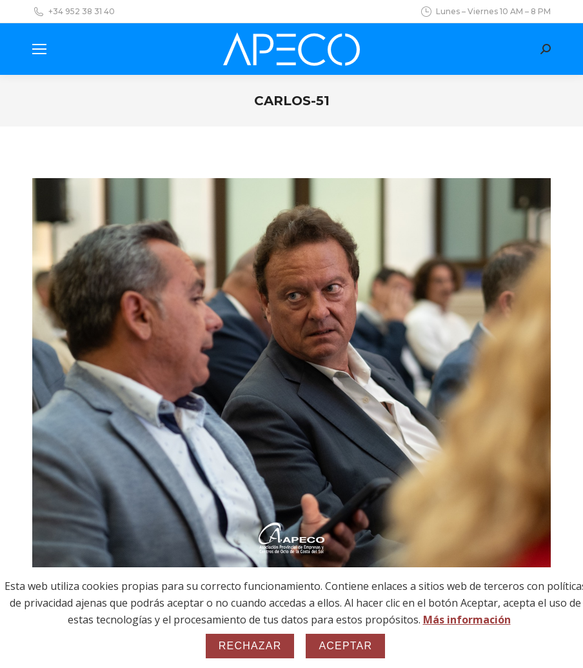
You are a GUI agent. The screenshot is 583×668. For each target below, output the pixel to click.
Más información (467, 619)
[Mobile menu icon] (39, 49)
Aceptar (345, 645)
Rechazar (250, 645)
